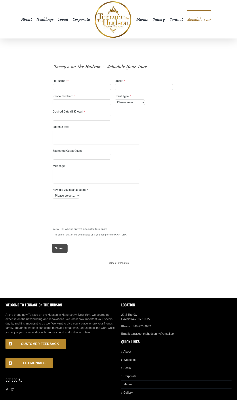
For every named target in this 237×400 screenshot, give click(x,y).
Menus (127, 384)
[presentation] (80, 213)
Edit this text (61, 127)
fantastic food (55, 332)
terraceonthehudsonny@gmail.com (153, 333)
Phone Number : (63, 96)
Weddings (129, 359)
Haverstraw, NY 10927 (135, 319)
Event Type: (122, 96)
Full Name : (60, 81)
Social (127, 368)
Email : (119, 81)
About (127, 351)
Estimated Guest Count (67, 150)
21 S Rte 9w (129, 314)
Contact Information (118, 263)
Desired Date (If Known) (68, 111)
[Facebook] (6, 389)
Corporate (129, 376)
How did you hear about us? (70, 190)
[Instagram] (12, 389)
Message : (59, 166)
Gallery (128, 392)
